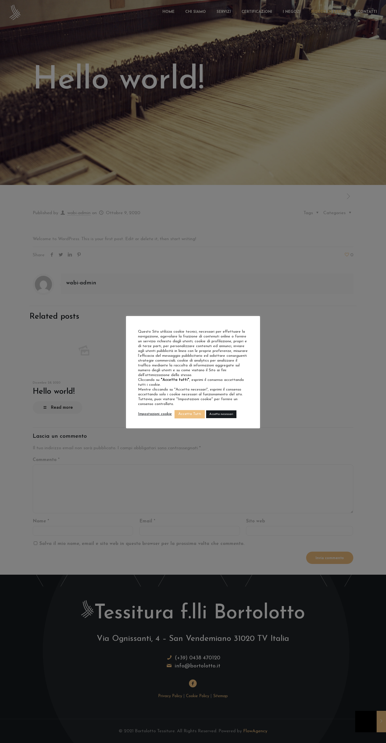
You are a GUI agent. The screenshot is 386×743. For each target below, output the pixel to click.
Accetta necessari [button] (221, 414)
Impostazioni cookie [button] (155, 414)
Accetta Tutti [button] (189, 414)
